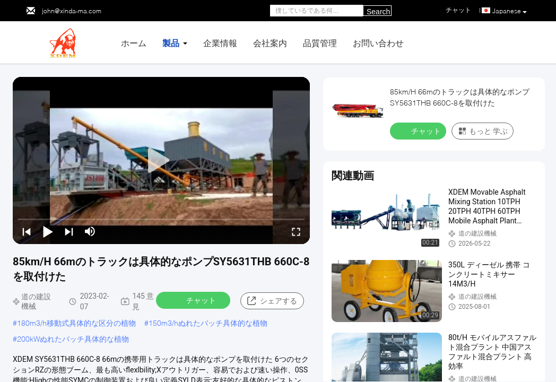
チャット (194, 299)
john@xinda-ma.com (71, 11)
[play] (161, 160)
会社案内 (270, 43)
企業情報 (220, 43)
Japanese (509, 11)
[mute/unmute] (90, 231)
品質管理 (320, 43)
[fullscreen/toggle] (296, 231)
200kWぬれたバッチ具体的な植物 (73, 338)
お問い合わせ (378, 43)
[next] (69, 231)
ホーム (133, 43)
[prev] (26, 231)
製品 (170, 43)
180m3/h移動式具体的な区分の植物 (76, 322)
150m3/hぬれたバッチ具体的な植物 (208, 322)
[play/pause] (47, 231)
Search (378, 11)
